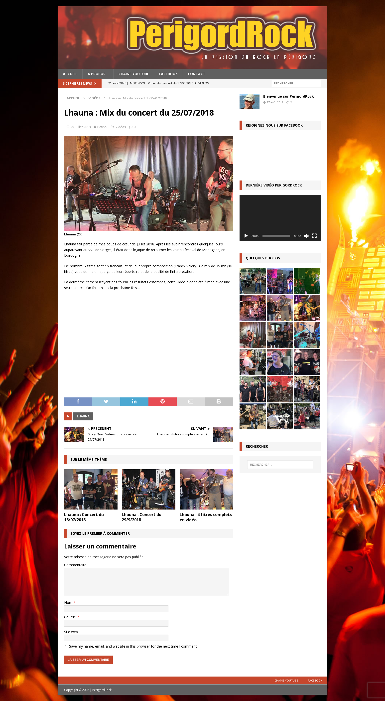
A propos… (98, 73)
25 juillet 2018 (81, 127)
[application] (280, 218)
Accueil (70, 73)
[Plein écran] (314, 235)
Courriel (71, 617)
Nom (68, 602)
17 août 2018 (275, 102)
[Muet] (306, 235)
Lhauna (83, 416)
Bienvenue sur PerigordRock (288, 96)
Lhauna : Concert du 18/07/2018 (84, 517)
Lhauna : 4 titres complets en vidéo (206, 517)
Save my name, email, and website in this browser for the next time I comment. (133, 646)
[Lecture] (246, 235)
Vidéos (121, 127)
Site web (71, 631)
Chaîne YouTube (134, 73)
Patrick (102, 127)
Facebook (168, 73)
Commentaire (75, 564)
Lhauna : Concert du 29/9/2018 (141, 517)
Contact (196, 73)
